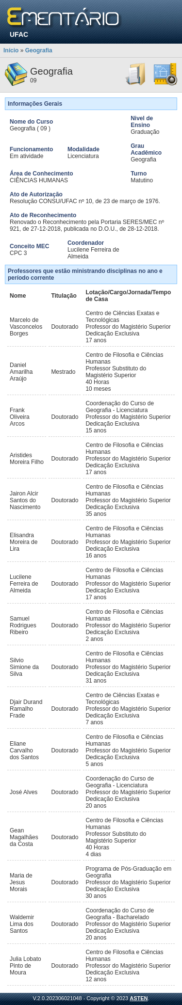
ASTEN (139, 998)
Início (10, 50)
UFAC (19, 34)
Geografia (38, 50)
